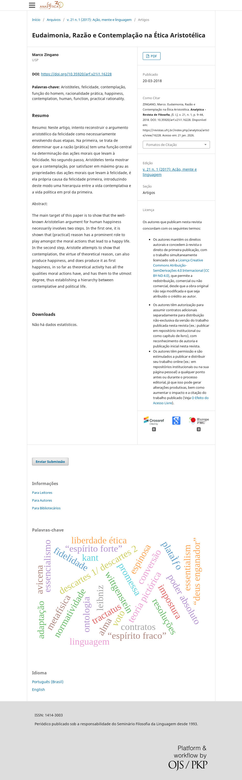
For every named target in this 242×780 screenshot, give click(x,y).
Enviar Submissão (50, 461)
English (38, 689)
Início (36, 19)
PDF (153, 56)
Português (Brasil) (47, 681)
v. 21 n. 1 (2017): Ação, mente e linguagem (99, 19)
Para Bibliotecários (46, 508)
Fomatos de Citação (161, 144)
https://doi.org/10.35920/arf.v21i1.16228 (76, 74)
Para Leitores (42, 492)
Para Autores (42, 500)
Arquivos (54, 19)
